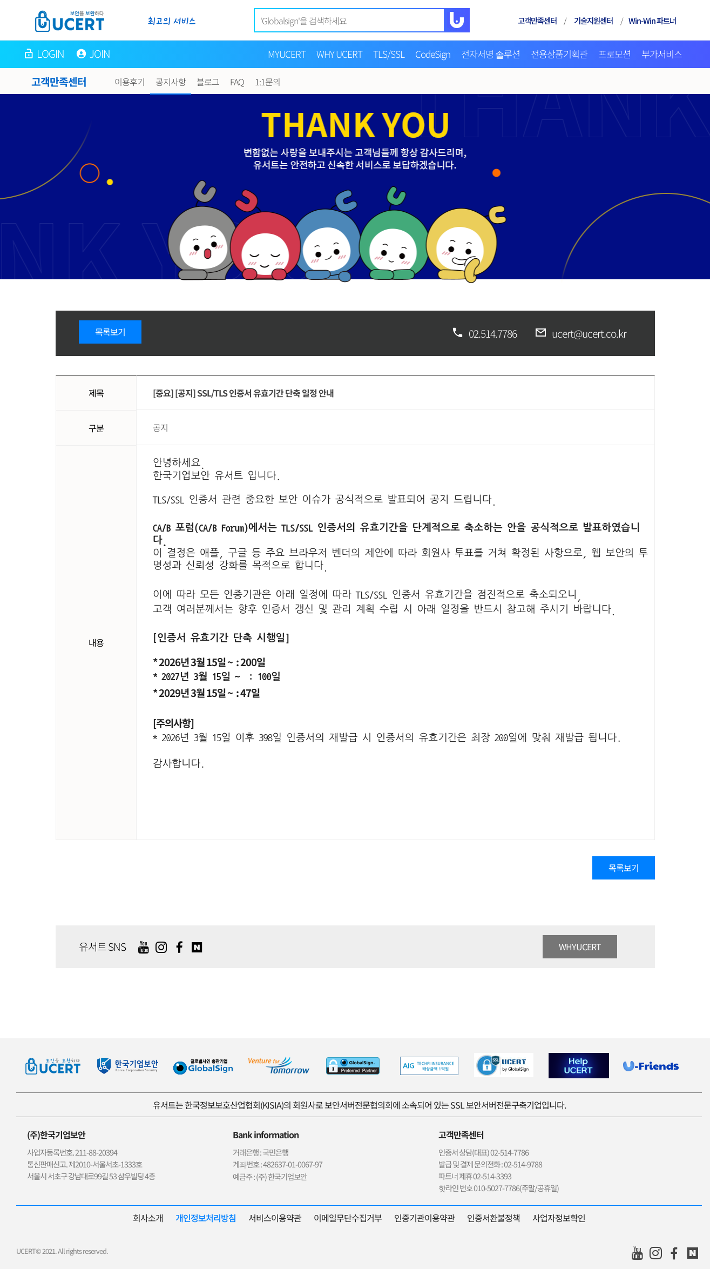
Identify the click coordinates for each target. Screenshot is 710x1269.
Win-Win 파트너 (652, 20)
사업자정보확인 (558, 1217)
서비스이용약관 (274, 1217)
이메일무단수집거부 (348, 1217)
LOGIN (51, 53)
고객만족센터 (537, 20)
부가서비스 (661, 54)
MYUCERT (287, 54)
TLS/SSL (388, 54)
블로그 (208, 81)
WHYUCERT (580, 946)
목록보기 (110, 331)
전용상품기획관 (559, 54)
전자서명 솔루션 (490, 54)
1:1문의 (267, 81)
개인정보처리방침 (205, 1217)
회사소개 (148, 1217)
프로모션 (614, 54)
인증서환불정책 (493, 1217)
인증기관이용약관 (424, 1217)
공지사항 (170, 81)
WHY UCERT (339, 54)
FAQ (237, 81)
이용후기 (129, 81)
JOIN (100, 53)
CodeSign (432, 54)
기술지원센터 (593, 20)
